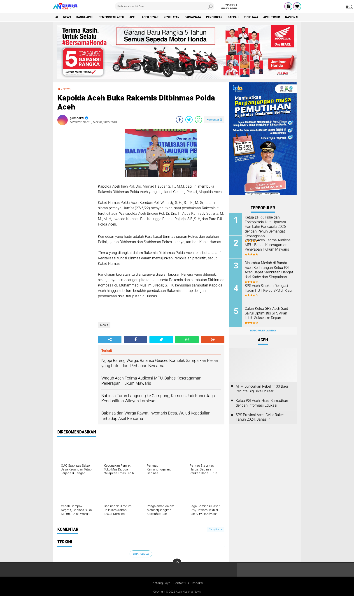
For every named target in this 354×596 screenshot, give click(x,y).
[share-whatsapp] (198, 119)
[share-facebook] (179, 119)
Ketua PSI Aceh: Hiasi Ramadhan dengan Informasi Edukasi (262, 402)
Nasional (292, 17)
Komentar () (214, 119)
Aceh (133, 17)
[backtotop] (177, 563)
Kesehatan (171, 17)
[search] (164, 6)
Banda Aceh (84, 17)
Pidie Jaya (251, 17)
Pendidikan (214, 17)
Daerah (233, 17)
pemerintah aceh (111, 17)
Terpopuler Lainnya (263, 330)
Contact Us (181, 583)
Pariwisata (193, 17)
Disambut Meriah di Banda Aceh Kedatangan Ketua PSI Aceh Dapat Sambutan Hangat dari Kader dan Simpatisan (269, 270)
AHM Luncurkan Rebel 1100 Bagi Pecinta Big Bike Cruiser (262, 388)
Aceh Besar (150, 17)
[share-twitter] (189, 119)
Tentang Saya (160, 583)
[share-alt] (109, 339)
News (67, 17)
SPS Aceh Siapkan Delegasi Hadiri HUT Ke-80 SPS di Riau (268, 288)
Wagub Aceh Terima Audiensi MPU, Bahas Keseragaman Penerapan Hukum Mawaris (268, 245)
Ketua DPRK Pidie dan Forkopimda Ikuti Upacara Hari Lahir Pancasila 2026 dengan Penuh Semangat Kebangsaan (265, 226)
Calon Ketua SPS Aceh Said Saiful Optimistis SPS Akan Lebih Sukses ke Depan (266, 313)
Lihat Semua (141, 553)
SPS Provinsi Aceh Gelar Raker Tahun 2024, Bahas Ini (260, 417)
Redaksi (197, 583)
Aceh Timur (271, 17)
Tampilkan (215, 529)
